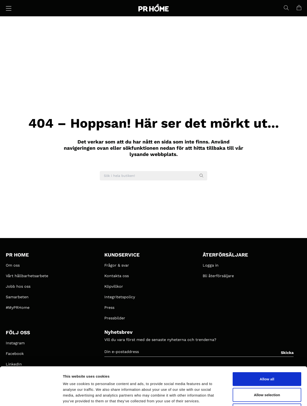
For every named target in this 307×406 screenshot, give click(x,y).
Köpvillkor (113, 286)
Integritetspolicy (119, 297)
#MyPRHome (18, 307)
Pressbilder (114, 318)
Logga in (210, 265)
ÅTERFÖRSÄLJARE (225, 255)
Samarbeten (17, 297)
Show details (252, 396)
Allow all (267, 343)
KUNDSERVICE (122, 255)
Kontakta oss (116, 276)
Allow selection (267, 359)
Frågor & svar (116, 265)
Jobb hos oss (18, 286)
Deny (267, 374)
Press (109, 307)
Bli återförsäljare (218, 276)
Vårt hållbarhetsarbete (27, 276)
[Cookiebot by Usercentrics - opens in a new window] (31, 396)
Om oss (13, 265)
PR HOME (17, 255)
